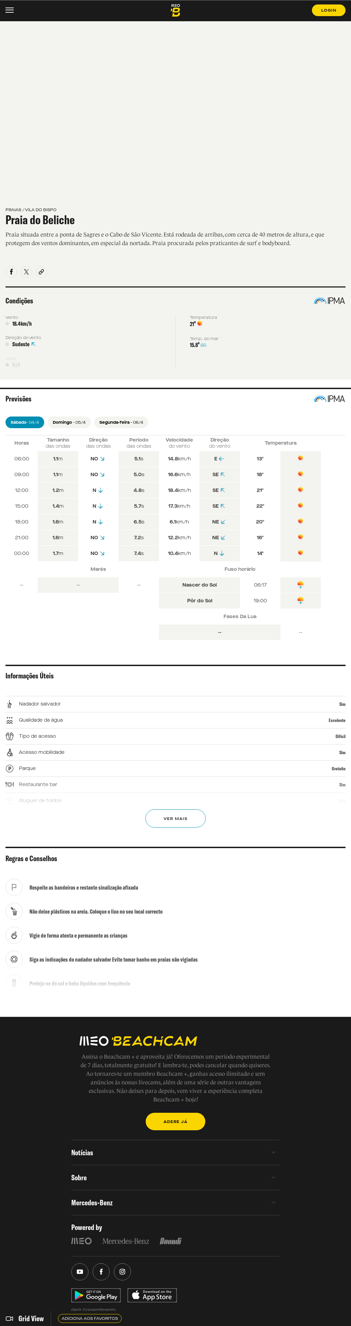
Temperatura (203, 317)
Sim (342, 704)
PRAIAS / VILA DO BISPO (31, 209)
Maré (10, 358)
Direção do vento (23, 337)
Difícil (341, 736)
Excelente (337, 720)
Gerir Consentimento (93, 1310)
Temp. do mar (204, 338)
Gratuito (339, 769)
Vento (11, 317)
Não (342, 801)
